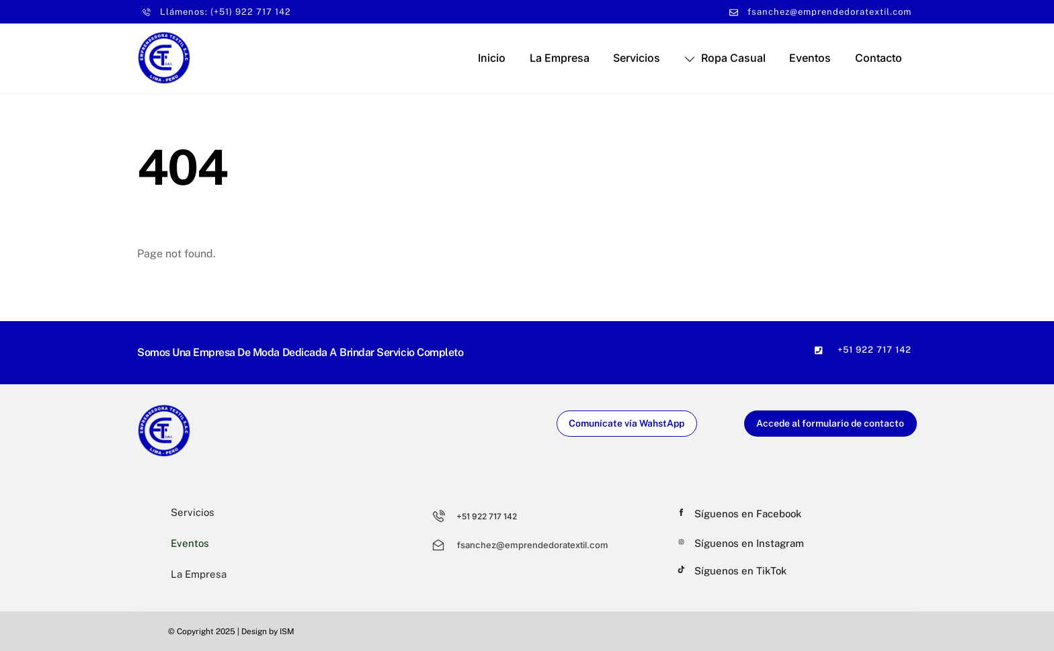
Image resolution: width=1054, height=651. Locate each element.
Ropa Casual (725, 57)
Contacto (878, 57)
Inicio (491, 57)
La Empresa (560, 57)
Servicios (636, 57)
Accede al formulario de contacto (830, 423)
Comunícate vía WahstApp (626, 423)
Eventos (810, 57)
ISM (287, 631)
